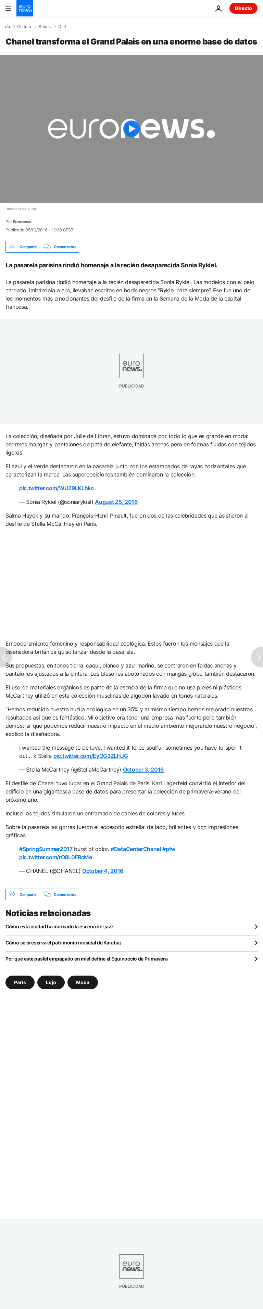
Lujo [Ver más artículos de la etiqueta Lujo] (51, 982)
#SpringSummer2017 (46, 849)
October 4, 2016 (102, 870)
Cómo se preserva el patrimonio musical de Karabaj (63, 942)
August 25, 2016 (116, 501)
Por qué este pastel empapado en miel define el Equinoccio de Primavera (86, 959)
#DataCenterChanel (136, 849)
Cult (62, 27)
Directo (243, 8)
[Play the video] (131, 129)
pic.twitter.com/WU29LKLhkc (56, 488)
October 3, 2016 (143, 769)
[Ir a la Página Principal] (24, 8)
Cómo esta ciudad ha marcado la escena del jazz (59, 926)
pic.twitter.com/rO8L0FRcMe (55, 857)
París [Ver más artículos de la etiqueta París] (20, 982)
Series (45, 27)
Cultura (24, 27)
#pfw (168, 849)
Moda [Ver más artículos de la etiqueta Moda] (82, 982)
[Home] (7, 26)
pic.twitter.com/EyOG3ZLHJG (90, 755)
